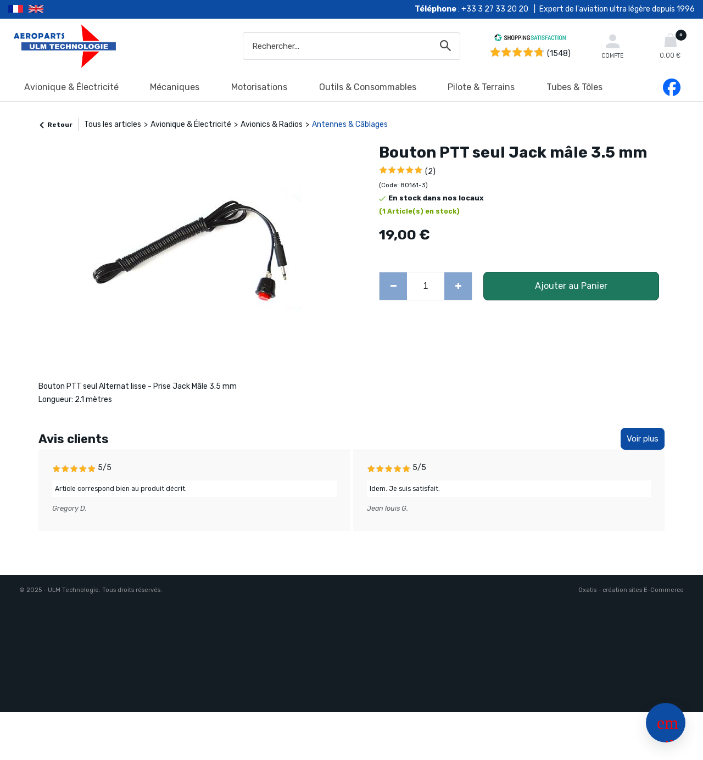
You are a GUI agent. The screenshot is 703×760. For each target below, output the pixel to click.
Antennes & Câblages (350, 124)
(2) (430, 171)
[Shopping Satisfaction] (530, 39)
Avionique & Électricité (71, 87)
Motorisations (259, 87)
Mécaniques (174, 87)
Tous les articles (112, 124)
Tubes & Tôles (574, 87)
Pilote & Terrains (481, 87)
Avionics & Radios (272, 124)
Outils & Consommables (367, 87)
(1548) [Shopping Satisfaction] (559, 53)
